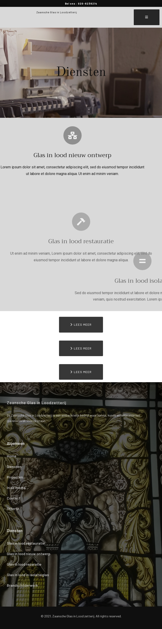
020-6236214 (87, 3)
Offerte (13, 508)
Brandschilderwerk (22, 585)
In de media (16, 487)
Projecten (15, 477)
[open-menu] (147, 17)
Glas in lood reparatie (24, 564)
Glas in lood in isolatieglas (28, 575)
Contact (14, 498)
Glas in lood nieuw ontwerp (28, 553)
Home (11, 456)
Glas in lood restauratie (26, 543)
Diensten (14, 466)
